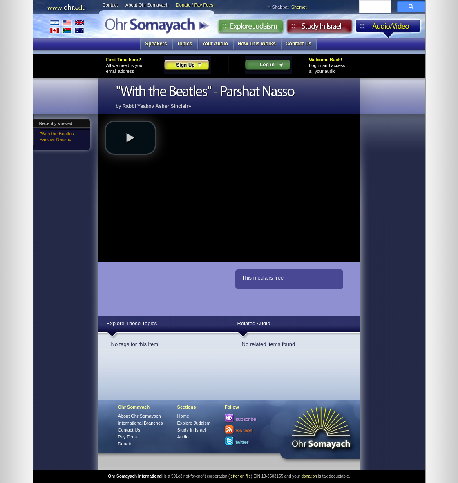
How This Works (257, 44)
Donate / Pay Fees (194, 4)
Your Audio (215, 44)
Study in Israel (319, 28)
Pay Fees (127, 436)
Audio (388, 28)
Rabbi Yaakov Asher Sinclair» (157, 106)
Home (183, 416)
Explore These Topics (132, 323)
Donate (125, 443)
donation (309, 476)
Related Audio (253, 323)
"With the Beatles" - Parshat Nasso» (59, 136)
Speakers (156, 44)
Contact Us (298, 44)
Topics (184, 44)
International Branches (67, 26)
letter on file (240, 476)
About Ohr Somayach (146, 4)
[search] (374, 7)
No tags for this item (135, 344)
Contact (110, 4)
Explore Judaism (250, 28)
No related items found (268, 344)
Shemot (299, 6)
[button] (130, 138)
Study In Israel (191, 429)
